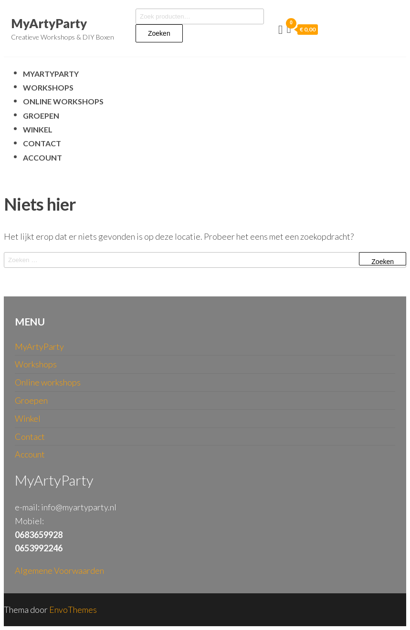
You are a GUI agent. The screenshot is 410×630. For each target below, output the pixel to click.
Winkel (38, 129)
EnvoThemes (73, 609)
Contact (42, 143)
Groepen (41, 115)
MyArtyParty (49, 23)
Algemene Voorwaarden (59, 570)
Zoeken (159, 33)
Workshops (48, 87)
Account (42, 157)
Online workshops (63, 101)
